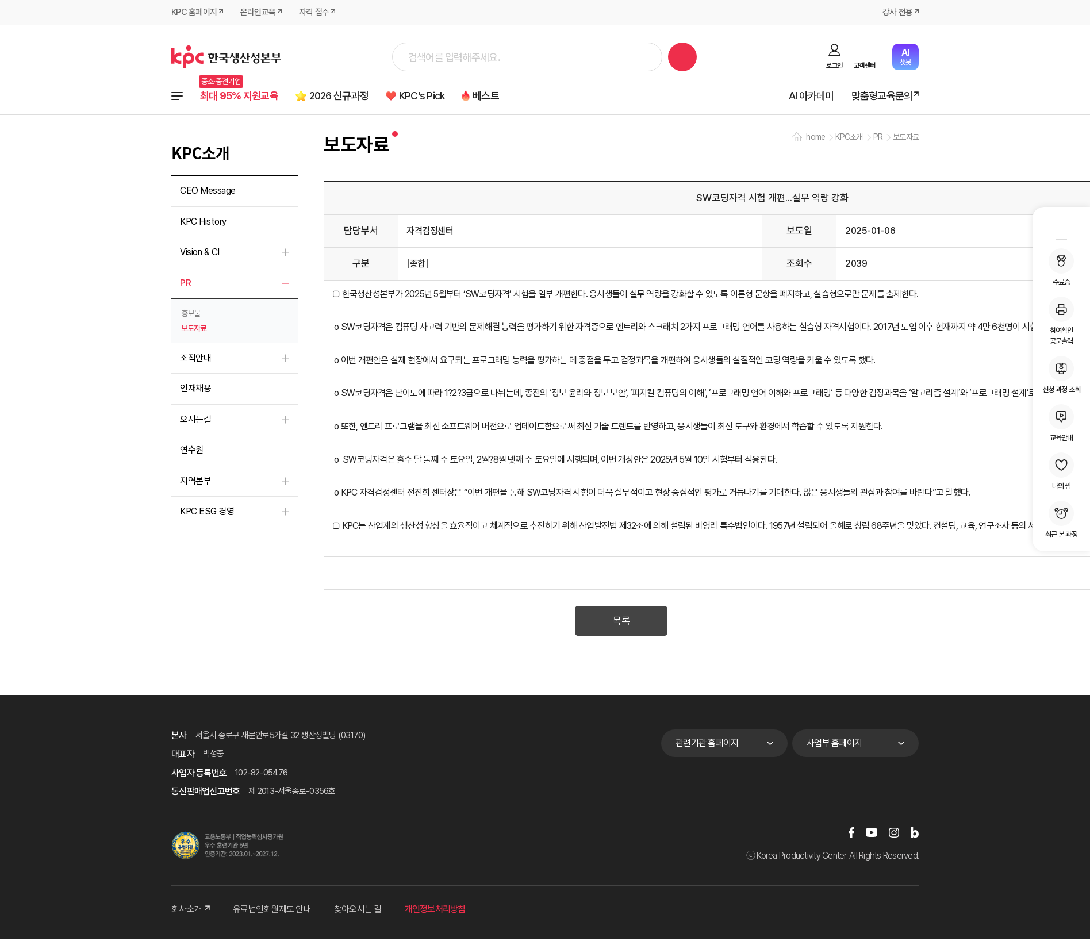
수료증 (1061, 267)
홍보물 (190, 313)
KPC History (203, 222)
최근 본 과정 (1061, 520)
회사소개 (190, 911)
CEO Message (208, 191)
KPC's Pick (429, 95)
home (815, 138)
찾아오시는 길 (358, 911)
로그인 (834, 66)
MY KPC (1061, 224)
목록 (621, 624)
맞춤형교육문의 (881, 95)
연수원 (192, 450)
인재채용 (195, 389)
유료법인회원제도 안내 (272, 911)
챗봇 (905, 56)
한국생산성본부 (226, 56)
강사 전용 (897, 12)
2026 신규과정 (343, 95)
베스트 (495, 95)
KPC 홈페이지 (194, 12)
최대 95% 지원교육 (240, 95)
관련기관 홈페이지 (707, 744)
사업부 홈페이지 (834, 744)
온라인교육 (257, 12)
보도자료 (193, 328)
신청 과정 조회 (1061, 375)
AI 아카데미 (811, 95)
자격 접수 (314, 12)
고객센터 (864, 66)
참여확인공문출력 (1061, 321)
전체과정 (177, 96)
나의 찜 (1061, 471)
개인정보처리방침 (435, 911)
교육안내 (1061, 423)
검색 (682, 57)
